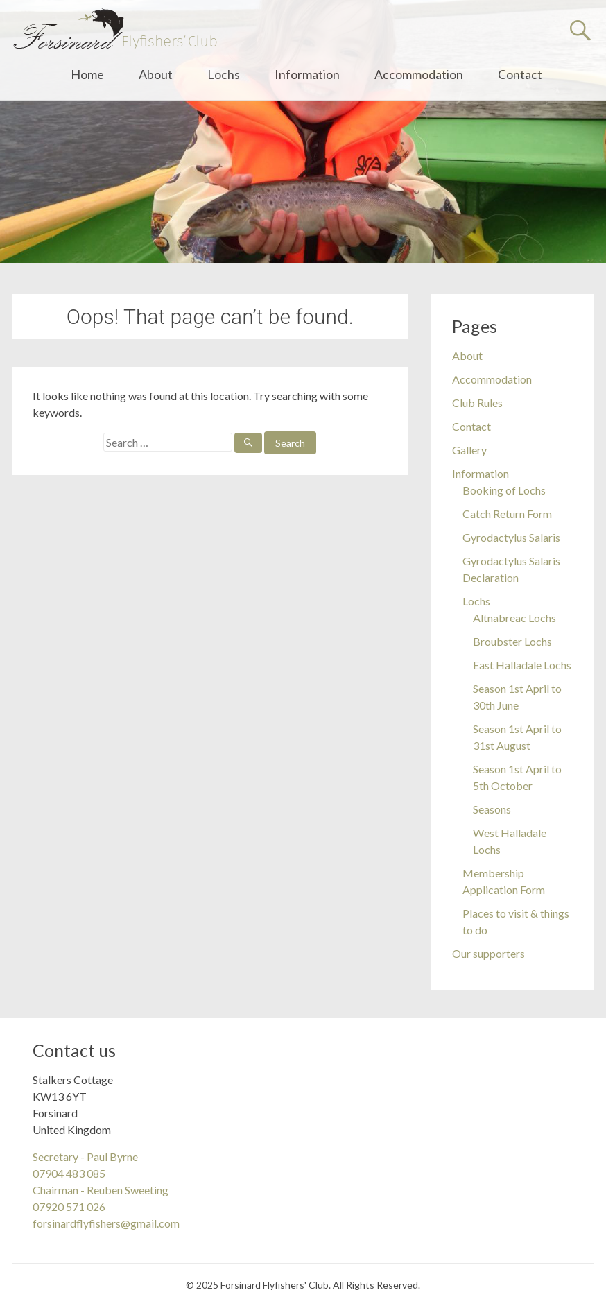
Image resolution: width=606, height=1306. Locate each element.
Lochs (223, 74)
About (156, 74)
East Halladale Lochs (522, 664)
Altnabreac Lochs (514, 617)
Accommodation (418, 74)
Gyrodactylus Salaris (511, 537)
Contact (520, 74)
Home (87, 74)
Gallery (469, 449)
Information (307, 74)
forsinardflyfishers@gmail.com (106, 1223)
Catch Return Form (507, 513)
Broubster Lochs (512, 641)
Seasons (492, 809)
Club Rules (477, 402)
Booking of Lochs (504, 490)
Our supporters (488, 953)
